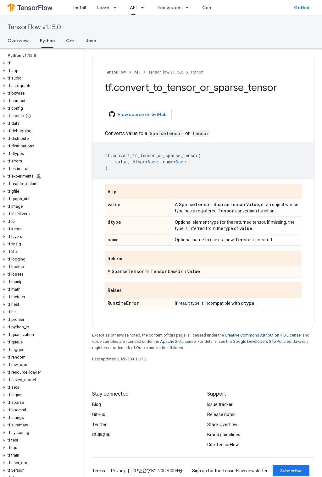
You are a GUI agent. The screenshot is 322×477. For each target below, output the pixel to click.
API (137, 72)
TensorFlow (115, 72)
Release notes (221, 414)
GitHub (301, 7)
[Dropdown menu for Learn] (116, 7)
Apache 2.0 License (178, 341)
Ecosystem (169, 7)
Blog (96, 404)
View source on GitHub (138, 114)
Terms (98, 470)
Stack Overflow (222, 424)
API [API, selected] (133, 7)
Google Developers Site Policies (262, 341)
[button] (41, 63)
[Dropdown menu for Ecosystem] (189, 7)
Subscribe (291, 471)
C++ (70, 40)
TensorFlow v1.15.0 (34, 27)
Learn (103, 7)
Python (197, 72)
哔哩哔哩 (101, 434)
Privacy (118, 470)
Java (91, 40)
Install (79, 7)
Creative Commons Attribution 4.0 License (263, 335)
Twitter (99, 424)
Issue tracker (220, 404)
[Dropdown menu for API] (144, 7)
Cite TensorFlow (223, 444)
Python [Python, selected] (47, 40)
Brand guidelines (223, 434)
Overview (18, 40)
